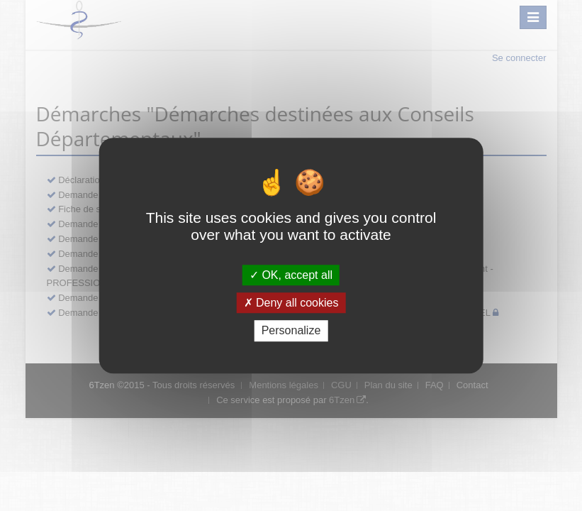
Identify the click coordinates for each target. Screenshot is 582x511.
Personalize (291, 331)
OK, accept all (291, 275)
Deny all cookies (291, 303)
